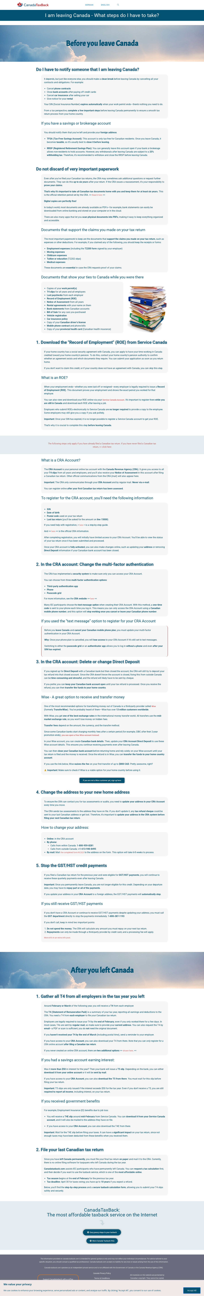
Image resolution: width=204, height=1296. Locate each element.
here (81, 525)
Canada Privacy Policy (102, 1277)
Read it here (98, 195)
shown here (128, 1050)
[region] (102, 1288)
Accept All (191, 1290)
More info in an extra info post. (59, 937)
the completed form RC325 (73, 852)
